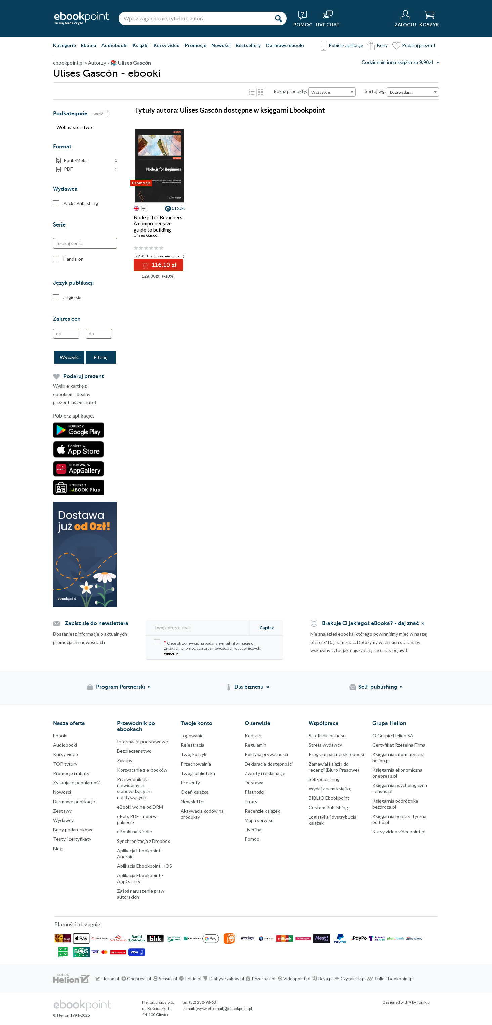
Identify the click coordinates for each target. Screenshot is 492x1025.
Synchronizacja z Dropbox (143, 841)
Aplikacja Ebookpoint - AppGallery (140, 878)
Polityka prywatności (266, 754)
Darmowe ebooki (285, 45)
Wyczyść (69, 357)
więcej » (171, 653)
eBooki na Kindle (134, 831)
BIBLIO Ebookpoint (329, 798)
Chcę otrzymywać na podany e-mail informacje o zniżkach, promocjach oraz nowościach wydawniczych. (207, 647)
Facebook (6, 877)
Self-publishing (324, 779)
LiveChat (254, 829)
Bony (382, 45)
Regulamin (255, 745)
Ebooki (88, 45)
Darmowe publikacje (74, 801)
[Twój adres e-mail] (198, 627)
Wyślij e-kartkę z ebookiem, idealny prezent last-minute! (74, 394)
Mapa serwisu (259, 820)
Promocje (195, 45)
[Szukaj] (278, 18)
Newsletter (193, 801)
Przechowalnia (196, 764)
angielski (67, 297)
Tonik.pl (423, 1002)
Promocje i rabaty (71, 773)
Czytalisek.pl (353, 978)
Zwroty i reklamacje (265, 773)
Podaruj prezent (419, 45)
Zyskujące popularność (77, 782)
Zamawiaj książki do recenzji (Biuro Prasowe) (334, 767)
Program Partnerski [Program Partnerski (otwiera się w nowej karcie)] (120, 687)
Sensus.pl (168, 978)
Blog (58, 848)
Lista (252, 92)
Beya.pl (325, 978)
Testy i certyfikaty (72, 839)
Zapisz (266, 627)
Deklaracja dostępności (269, 764)
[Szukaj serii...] (85, 243)
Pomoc (252, 839)
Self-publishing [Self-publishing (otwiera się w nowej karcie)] (377, 687)
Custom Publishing (328, 807)
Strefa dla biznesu (327, 735)
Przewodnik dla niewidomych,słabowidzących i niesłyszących (134, 788)
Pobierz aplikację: (73, 416)
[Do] (99, 334)
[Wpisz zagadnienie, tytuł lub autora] (194, 18)
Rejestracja (192, 745)
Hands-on (68, 259)
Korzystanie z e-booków (142, 770)
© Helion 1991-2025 (71, 1015)
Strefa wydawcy (325, 745)
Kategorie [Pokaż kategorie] (64, 45)
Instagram (6, 904)
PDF (90, 169)
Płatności (254, 792)
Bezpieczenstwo (134, 751)
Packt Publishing (75, 203)
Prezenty (190, 782)
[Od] (66, 334)
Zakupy (124, 760)
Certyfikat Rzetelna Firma (398, 745)
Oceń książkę (194, 792)
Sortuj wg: (375, 91)
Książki (141, 45)
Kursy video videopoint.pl (398, 831)
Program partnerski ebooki (336, 754)
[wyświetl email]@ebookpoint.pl (224, 1008)
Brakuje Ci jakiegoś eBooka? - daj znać (370, 623)
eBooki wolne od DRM (140, 807)
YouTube (6, 917)
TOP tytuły (65, 764)
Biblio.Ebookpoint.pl (394, 978)
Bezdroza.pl (263, 978)
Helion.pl (110, 978)
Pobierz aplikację (346, 45)
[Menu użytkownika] (405, 18)
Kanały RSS (6, 951)
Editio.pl (193, 978)
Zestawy (62, 811)
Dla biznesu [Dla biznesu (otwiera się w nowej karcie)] (249, 687)
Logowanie (192, 735)
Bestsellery (248, 45)
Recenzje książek (262, 811)
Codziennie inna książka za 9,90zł (397, 62)
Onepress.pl (139, 978)
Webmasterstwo (74, 127)
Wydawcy (63, 820)
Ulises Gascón (147, 235)
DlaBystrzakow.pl (226, 978)
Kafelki (260, 92)
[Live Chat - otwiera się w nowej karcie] (328, 18)
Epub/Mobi (90, 160)
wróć (99, 114)
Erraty (251, 801)
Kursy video (167, 45)
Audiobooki (114, 45)
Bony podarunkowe (73, 829)
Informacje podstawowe (142, 741)
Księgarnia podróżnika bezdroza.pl (395, 804)
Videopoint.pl (296, 978)
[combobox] (332, 92)
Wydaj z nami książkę (330, 788)
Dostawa (254, 782)
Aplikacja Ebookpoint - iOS (144, 866)
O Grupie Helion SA (392, 735)
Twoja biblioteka (198, 773)
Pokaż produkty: (291, 91)
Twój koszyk (193, 754)
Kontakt (253, 735)
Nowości (221, 45)
